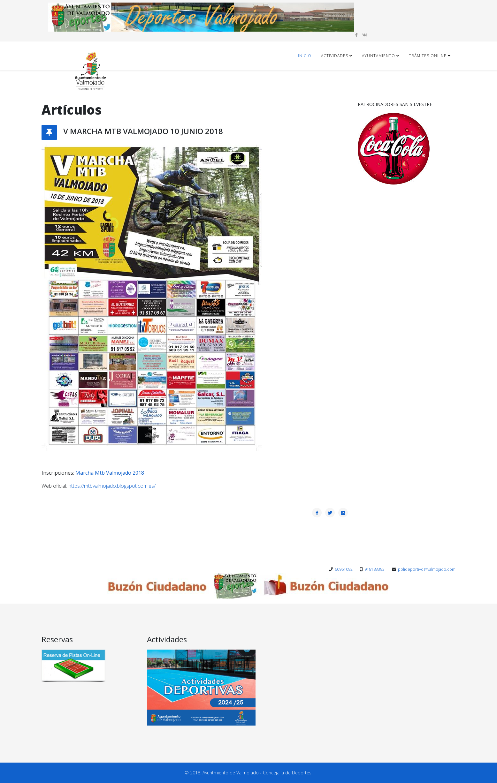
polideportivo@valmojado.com (426, 569)
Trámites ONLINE (428, 55)
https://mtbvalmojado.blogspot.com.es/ (112, 485)
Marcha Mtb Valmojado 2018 (109, 472)
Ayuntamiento (378, 55)
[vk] (364, 35)
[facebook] (356, 35)
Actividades (334, 55)
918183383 (374, 569)
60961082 (344, 569)
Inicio (304, 55)
